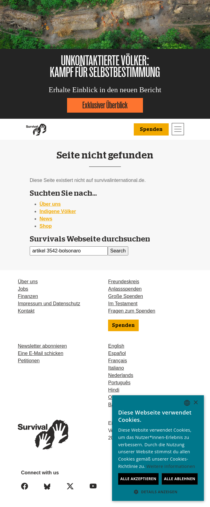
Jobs (23, 289)
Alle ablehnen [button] (179, 478)
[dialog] (158, 448)
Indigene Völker (57, 211)
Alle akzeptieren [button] (138, 478)
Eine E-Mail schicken (40, 353)
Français (117, 360)
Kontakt (26, 310)
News (45, 218)
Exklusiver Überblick (105, 105)
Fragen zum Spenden (131, 310)
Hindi (113, 390)
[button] (158, 492)
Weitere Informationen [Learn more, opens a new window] (171, 466)
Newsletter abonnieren (42, 346)
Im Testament (122, 303)
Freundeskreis (123, 281)
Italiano (116, 368)
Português (119, 382)
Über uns (50, 204)
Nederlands (120, 375)
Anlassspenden (124, 289)
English (116, 346)
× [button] (195, 402)
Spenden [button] (151, 129)
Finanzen (28, 296)
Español (117, 353)
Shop (45, 226)
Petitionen (28, 360)
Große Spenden (125, 296)
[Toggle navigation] (178, 129)
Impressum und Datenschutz (49, 303)
